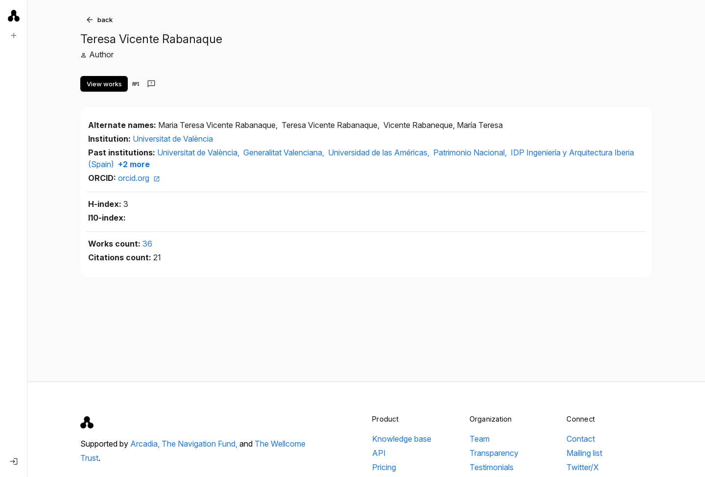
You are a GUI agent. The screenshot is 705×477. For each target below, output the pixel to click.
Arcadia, (146, 444)
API (379, 453)
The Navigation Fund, (200, 444)
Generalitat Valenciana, (284, 152)
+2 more (133, 164)
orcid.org (139, 178)
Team (480, 439)
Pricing (384, 467)
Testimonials (492, 467)
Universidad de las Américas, (379, 152)
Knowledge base (401, 439)
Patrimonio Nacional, (471, 152)
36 (147, 244)
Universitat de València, (199, 152)
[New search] (14, 35)
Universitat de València (173, 139)
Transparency (494, 453)
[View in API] (135, 84)
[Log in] (14, 461)
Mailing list (584, 453)
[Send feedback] (151, 84)
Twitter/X (582, 467)
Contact (580, 439)
